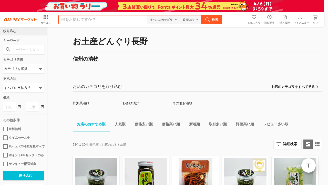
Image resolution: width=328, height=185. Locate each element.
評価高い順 (243, 125)
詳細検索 (290, 144)
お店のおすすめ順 (89, 125)
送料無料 (12, 129)
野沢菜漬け (81, 103)
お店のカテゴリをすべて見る (293, 87)
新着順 (192, 125)
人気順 (118, 125)
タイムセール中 (16, 137)
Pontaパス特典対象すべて (23, 146)
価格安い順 (142, 125)
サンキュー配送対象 (19, 164)
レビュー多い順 (273, 125)
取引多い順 (216, 125)
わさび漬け (130, 103)
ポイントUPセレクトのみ (23, 155)
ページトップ (308, 165)
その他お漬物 (182, 103)
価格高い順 (169, 125)
